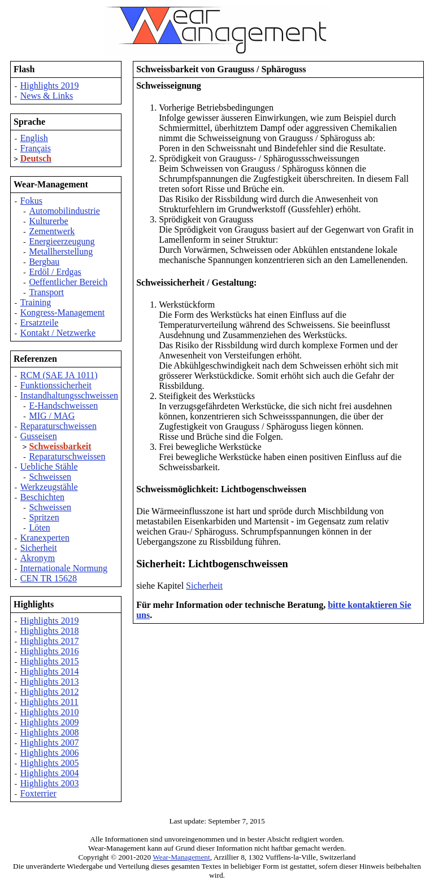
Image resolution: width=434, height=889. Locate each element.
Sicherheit (38, 548)
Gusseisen (38, 436)
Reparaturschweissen (58, 426)
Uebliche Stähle (49, 466)
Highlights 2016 (49, 651)
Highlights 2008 (49, 732)
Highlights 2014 (49, 671)
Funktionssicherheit (56, 385)
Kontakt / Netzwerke (58, 333)
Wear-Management (181, 857)
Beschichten (42, 497)
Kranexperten (45, 537)
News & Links (46, 95)
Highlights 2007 (49, 742)
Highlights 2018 (49, 631)
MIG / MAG (52, 416)
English (34, 138)
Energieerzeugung (61, 241)
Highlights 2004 (49, 773)
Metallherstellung (61, 251)
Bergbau (44, 261)
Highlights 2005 (49, 763)
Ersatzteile (39, 322)
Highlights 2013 (49, 681)
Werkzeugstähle (49, 487)
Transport (46, 292)
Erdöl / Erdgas (55, 272)
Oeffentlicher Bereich (68, 282)
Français (35, 148)
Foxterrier (38, 793)
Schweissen (50, 476)
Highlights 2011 (49, 702)
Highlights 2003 (49, 783)
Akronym (37, 558)
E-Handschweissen (63, 405)
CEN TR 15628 (48, 578)
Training (35, 302)
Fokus (31, 200)
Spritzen (44, 517)
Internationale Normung (63, 568)
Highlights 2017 (49, 641)
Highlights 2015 (49, 661)
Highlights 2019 (49, 85)
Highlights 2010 (49, 712)
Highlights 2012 (49, 692)
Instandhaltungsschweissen (69, 395)
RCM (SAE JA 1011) (59, 375)
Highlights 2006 (49, 752)
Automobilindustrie (64, 211)
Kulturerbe (48, 221)
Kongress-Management (62, 312)
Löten (39, 527)
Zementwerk (52, 231)
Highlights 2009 (49, 722)
